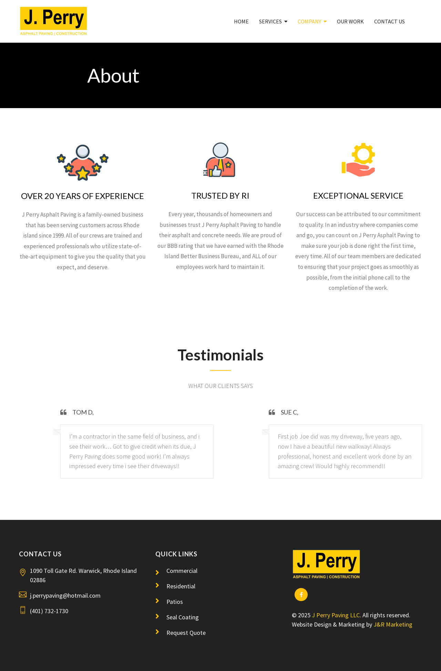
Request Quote (186, 633)
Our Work (350, 21)
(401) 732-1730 (49, 611)
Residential (180, 586)
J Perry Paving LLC (336, 615)
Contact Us (389, 21)
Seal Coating (182, 617)
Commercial (181, 571)
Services (270, 21)
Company (309, 21)
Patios (174, 602)
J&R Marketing (392, 624)
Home (241, 21)
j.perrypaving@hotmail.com (65, 595)
